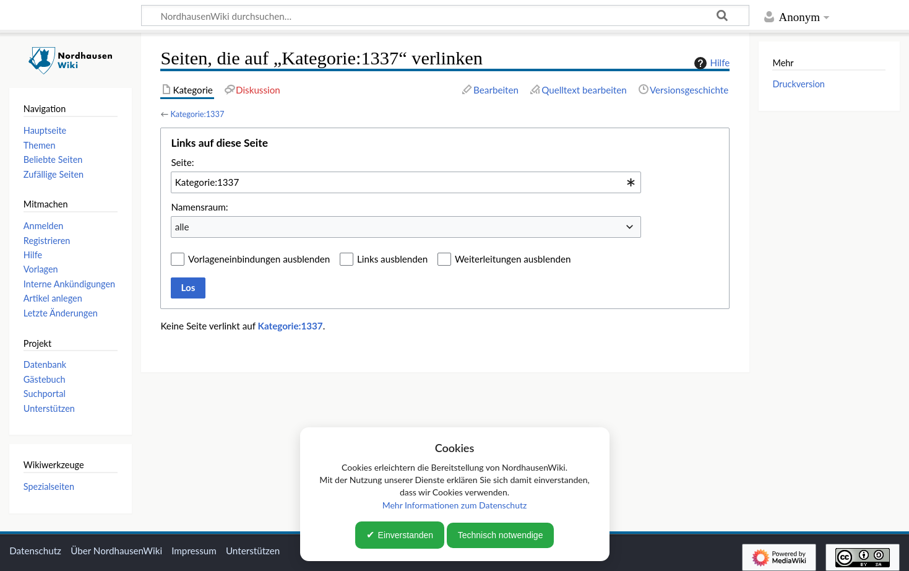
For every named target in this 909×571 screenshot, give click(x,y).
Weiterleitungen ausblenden (513, 258)
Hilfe (710, 63)
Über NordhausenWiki (116, 550)
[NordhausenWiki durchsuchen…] (445, 15)
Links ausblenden (392, 258)
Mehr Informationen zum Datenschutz (454, 505)
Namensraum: (199, 206)
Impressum (194, 550)
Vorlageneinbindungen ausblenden (259, 258)
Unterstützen (253, 550)
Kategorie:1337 (197, 114)
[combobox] (406, 182)
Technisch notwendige (500, 535)
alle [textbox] (182, 226)
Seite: (182, 162)
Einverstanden (406, 535)
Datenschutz (35, 550)
